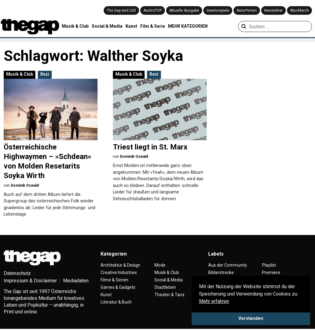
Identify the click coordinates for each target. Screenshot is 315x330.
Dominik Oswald (25, 185)
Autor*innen (247, 10)
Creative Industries (119, 272)
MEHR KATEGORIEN (188, 26)
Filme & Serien (114, 279)
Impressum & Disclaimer (30, 281)
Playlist (269, 265)
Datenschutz (17, 273)
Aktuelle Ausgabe (184, 10)
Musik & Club (75, 26)
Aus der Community (227, 265)
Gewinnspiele (217, 10)
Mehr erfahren (214, 301)
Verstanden (250, 318)
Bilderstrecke (221, 272)
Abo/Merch (299, 10)
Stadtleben (165, 287)
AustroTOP (152, 10)
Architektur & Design (120, 265)
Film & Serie (152, 26)
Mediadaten (76, 281)
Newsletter (273, 10)
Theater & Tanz (169, 294)
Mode (159, 265)
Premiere (271, 272)
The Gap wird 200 (121, 10)
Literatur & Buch (116, 302)
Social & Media (107, 26)
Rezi (44, 74)
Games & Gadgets (118, 287)
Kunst (131, 26)
